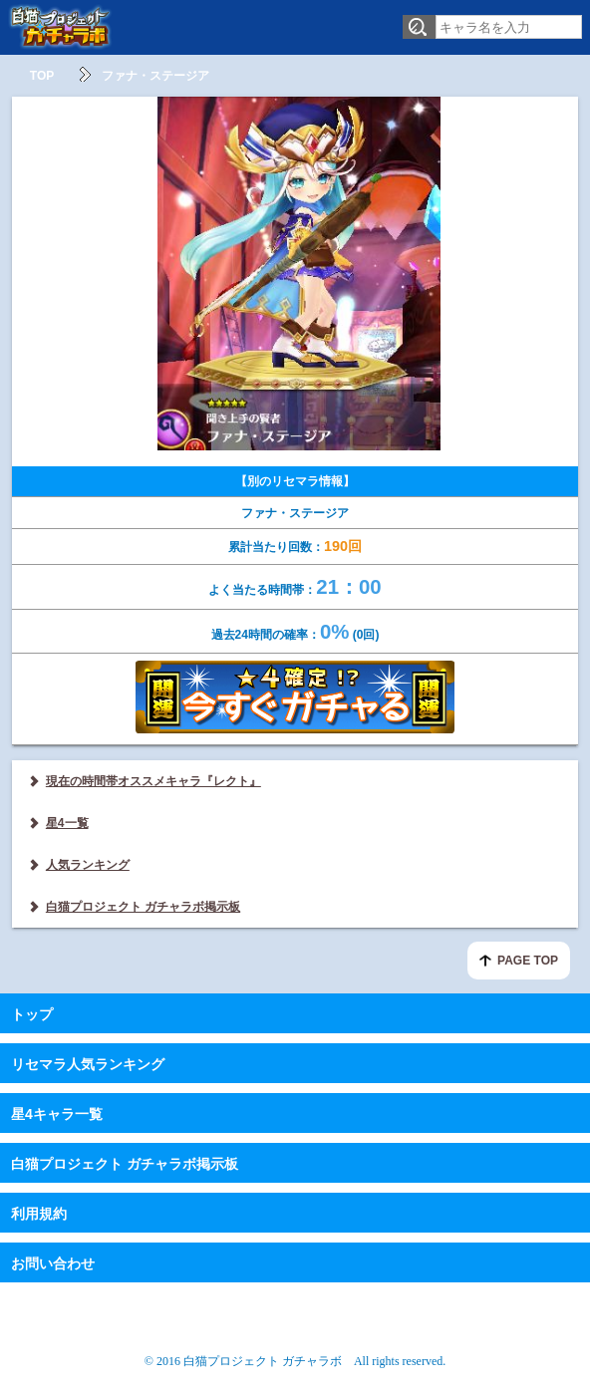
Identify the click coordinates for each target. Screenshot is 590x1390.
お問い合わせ (53, 1263)
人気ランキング (88, 865)
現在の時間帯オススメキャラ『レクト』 (153, 781)
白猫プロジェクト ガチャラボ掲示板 (143, 907)
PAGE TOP (527, 961)
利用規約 (39, 1214)
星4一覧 (67, 823)
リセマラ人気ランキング (87, 1064)
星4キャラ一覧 (57, 1114)
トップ (32, 1014)
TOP (42, 76)
